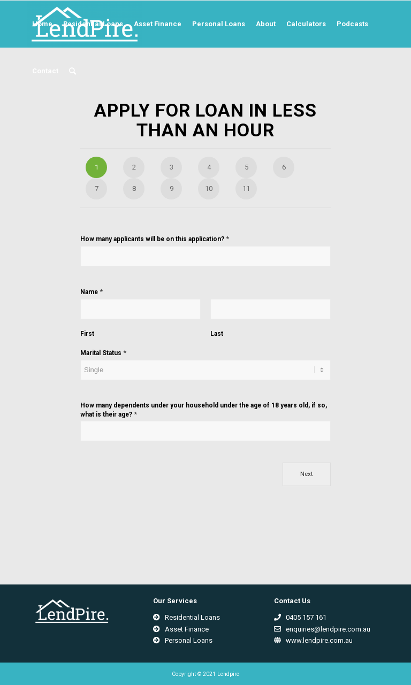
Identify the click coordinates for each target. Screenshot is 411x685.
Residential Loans (186, 617)
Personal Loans (182, 640)
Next (306, 474)
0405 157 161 (300, 617)
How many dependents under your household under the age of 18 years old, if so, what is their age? (203, 410)
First (87, 333)
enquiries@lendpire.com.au (322, 629)
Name (91, 292)
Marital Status (103, 353)
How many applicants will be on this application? (154, 239)
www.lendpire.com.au (313, 640)
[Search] (72, 71)
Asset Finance (181, 629)
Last (216, 333)
